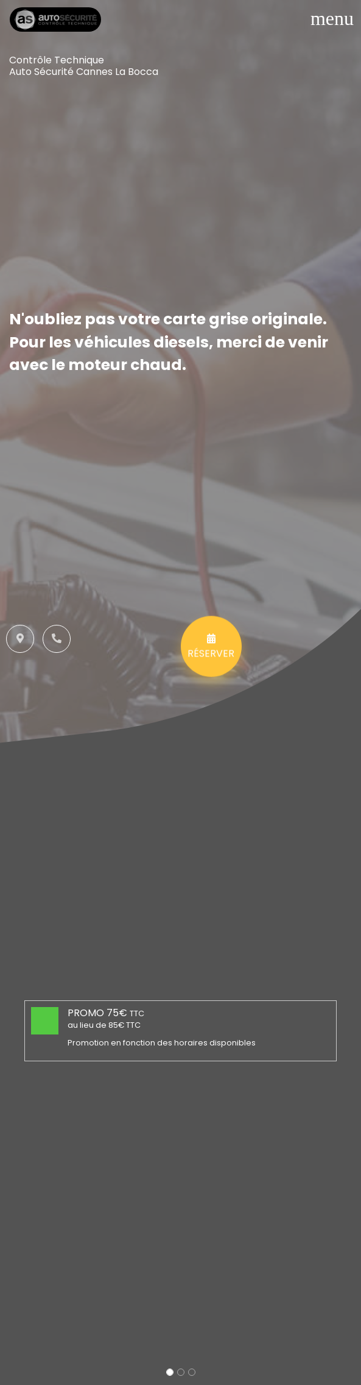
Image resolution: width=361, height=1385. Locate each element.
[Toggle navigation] (332, 18)
